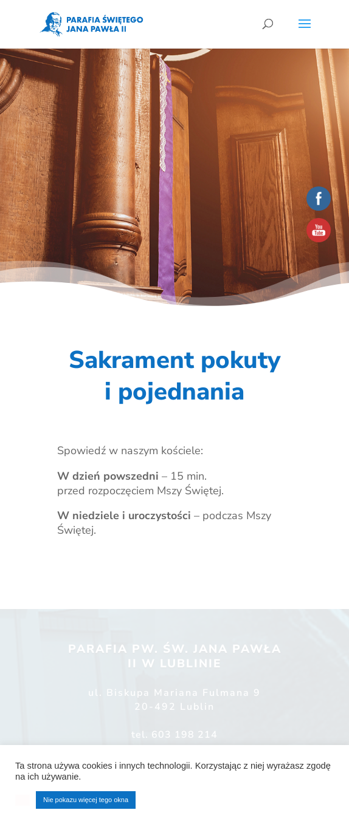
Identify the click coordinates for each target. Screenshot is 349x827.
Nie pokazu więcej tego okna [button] (85, 799)
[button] (22, 800)
